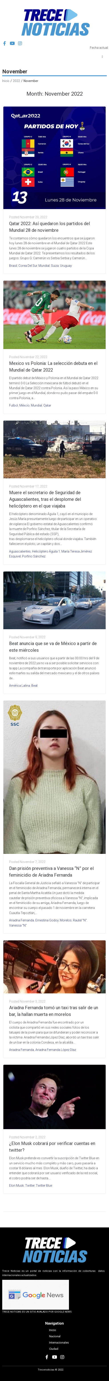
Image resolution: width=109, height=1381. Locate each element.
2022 (16, 81)
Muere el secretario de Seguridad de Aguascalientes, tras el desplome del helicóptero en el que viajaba (45, 499)
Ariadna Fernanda (21, 920)
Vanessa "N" (18, 925)
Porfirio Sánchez (33, 556)
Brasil (13, 265)
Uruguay (66, 265)
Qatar (47, 405)
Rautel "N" (80, 920)
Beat (34, 685)
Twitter (29, 1185)
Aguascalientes (20, 551)
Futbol (13, 405)
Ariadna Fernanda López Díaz (55, 1050)
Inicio (5, 81)
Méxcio (24, 405)
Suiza (55, 265)
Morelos (66, 920)
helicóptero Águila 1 (46, 551)
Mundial (44, 265)
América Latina (19, 685)
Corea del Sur (27, 265)
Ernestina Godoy (47, 920)
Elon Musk (16, 1185)
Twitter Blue (44, 1185)
